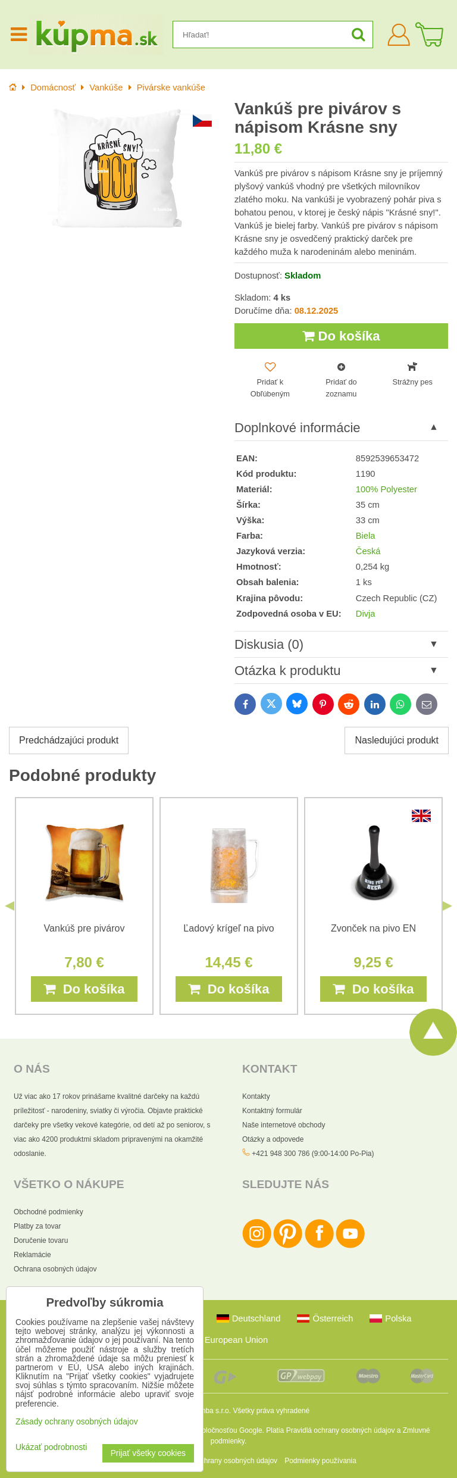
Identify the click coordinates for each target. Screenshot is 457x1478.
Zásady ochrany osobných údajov (224, 1461)
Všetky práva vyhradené (271, 1411)
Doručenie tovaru (41, 1240)
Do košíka (341, 336)
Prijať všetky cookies (148, 1453)
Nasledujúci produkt (397, 740)
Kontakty (256, 1096)
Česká (368, 551)
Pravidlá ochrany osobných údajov (340, 1430)
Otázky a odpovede (272, 1139)
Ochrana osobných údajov (55, 1269)
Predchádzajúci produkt (68, 740)
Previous (9, 905)
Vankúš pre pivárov (84, 928)
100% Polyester (386, 489)
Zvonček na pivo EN (373, 928)
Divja (365, 613)
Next (447, 905)
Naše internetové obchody (283, 1125)
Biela (365, 535)
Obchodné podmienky (48, 1212)
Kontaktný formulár (272, 1111)
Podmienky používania (320, 1461)
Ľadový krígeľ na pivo (228, 928)
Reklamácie (32, 1255)
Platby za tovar (37, 1226)
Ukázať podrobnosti (51, 1447)
